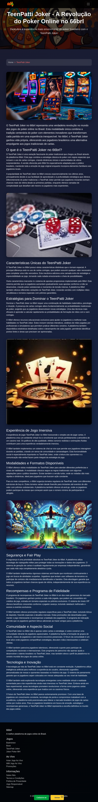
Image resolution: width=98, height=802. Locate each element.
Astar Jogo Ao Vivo (14, 760)
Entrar (57, 797)
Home (10, 62)
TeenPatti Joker (13, 749)
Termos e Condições (15, 778)
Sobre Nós (11, 775)
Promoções (11, 766)
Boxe (8, 746)
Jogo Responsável (14, 784)
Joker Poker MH (13, 752)
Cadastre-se (41, 797)
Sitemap (10, 787)
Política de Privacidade (16, 781)
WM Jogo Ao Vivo (14, 763)
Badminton (11, 743)
